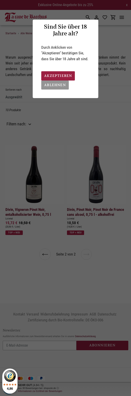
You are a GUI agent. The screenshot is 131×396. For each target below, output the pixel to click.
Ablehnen (55, 85)
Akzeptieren (58, 76)
